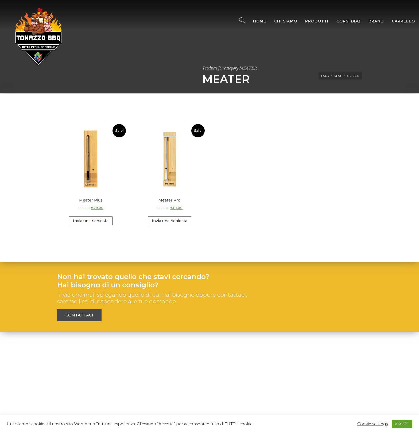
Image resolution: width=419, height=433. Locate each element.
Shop (338, 76)
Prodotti (312, 21)
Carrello (399, 21)
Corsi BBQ (344, 21)
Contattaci (79, 315)
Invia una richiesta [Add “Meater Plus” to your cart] (90, 220)
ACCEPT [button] (402, 424)
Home (255, 21)
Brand (372, 21)
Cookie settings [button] (372, 424)
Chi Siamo (281, 21)
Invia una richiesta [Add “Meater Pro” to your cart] (169, 220)
